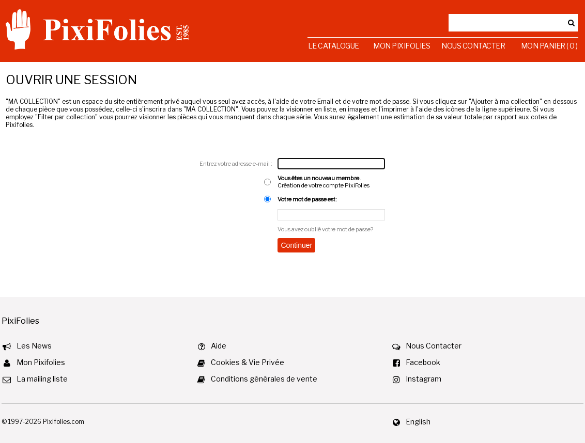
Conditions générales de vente (264, 378)
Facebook (423, 362)
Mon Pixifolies (401, 45)
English (418, 421)
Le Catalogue (333, 45)
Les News (34, 345)
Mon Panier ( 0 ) (549, 45)
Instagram (423, 378)
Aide (218, 345)
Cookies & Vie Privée (247, 362)
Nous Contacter (473, 45)
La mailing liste (42, 378)
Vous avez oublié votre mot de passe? (325, 229)
